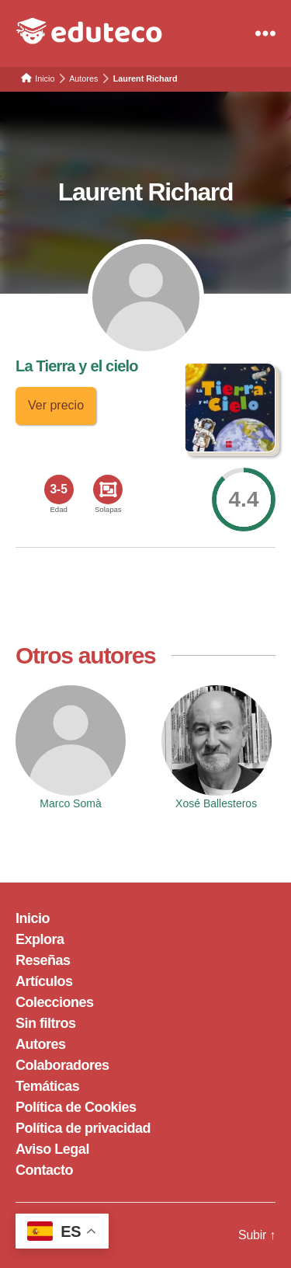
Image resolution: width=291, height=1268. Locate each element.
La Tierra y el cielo (77, 365)
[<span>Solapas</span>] (108, 489)
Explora (40, 939)
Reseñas (43, 960)
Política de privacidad (83, 1128)
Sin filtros (46, 1023)
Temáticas (47, 1086)
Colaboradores (62, 1065)
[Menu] (265, 33)
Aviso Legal (52, 1149)
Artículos (44, 981)
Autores (41, 1044)
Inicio (33, 918)
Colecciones (55, 1002)
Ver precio (56, 405)
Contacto (44, 1170)
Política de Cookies (76, 1107)
